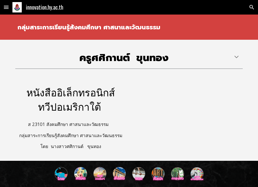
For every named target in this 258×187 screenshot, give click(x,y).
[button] (6, 7)
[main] (129, 27)
